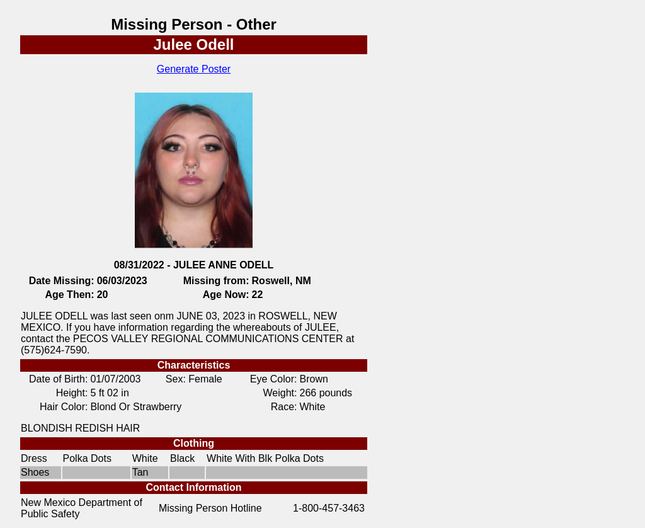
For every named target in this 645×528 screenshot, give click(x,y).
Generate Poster (194, 69)
